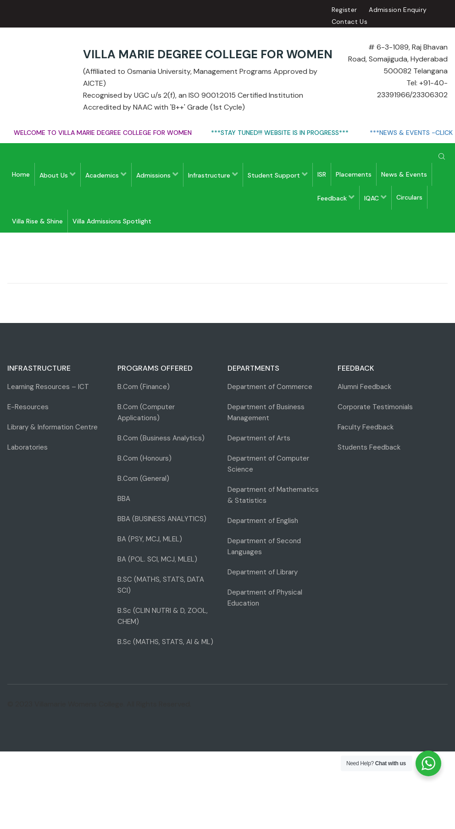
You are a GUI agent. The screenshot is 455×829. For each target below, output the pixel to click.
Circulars (409, 197)
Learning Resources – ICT (48, 386)
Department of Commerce (270, 386)
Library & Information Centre (52, 427)
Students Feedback (369, 447)
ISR (321, 174)
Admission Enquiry (398, 10)
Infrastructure (213, 174)
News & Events (404, 174)
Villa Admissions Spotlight (111, 221)
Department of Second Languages (264, 546)
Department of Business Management (266, 412)
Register (344, 10)
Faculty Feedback (366, 427)
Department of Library (263, 572)
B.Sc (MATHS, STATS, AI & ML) (165, 641)
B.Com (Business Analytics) (161, 438)
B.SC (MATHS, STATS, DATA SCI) (160, 585)
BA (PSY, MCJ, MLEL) (149, 539)
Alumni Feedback (364, 386)
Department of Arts (259, 438)
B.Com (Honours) (144, 458)
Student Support (278, 174)
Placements (354, 174)
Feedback (336, 197)
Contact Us (349, 21)
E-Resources (28, 407)
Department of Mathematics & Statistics (273, 495)
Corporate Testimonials (375, 407)
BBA (123, 498)
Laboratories (27, 447)
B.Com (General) (143, 478)
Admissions (157, 174)
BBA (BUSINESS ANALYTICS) (161, 518)
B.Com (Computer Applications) (146, 412)
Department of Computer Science (268, 464)
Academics (106, 174)
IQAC (375, 197)
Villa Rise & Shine (37, 221)
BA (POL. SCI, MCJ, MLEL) (157, 559)
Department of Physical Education (265, 598)
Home (21, 174)
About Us (57, 174)
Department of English (263, 520)
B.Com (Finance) (143, 386)
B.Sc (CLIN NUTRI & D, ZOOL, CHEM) (162, 616)
